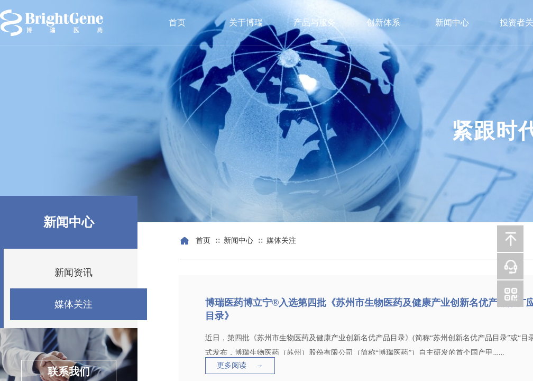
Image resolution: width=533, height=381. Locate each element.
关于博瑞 (246, 22)
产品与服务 (314, 22)
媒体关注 (281, 240)
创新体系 (383, 22)
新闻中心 (452, 22)
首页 (177, 22)
